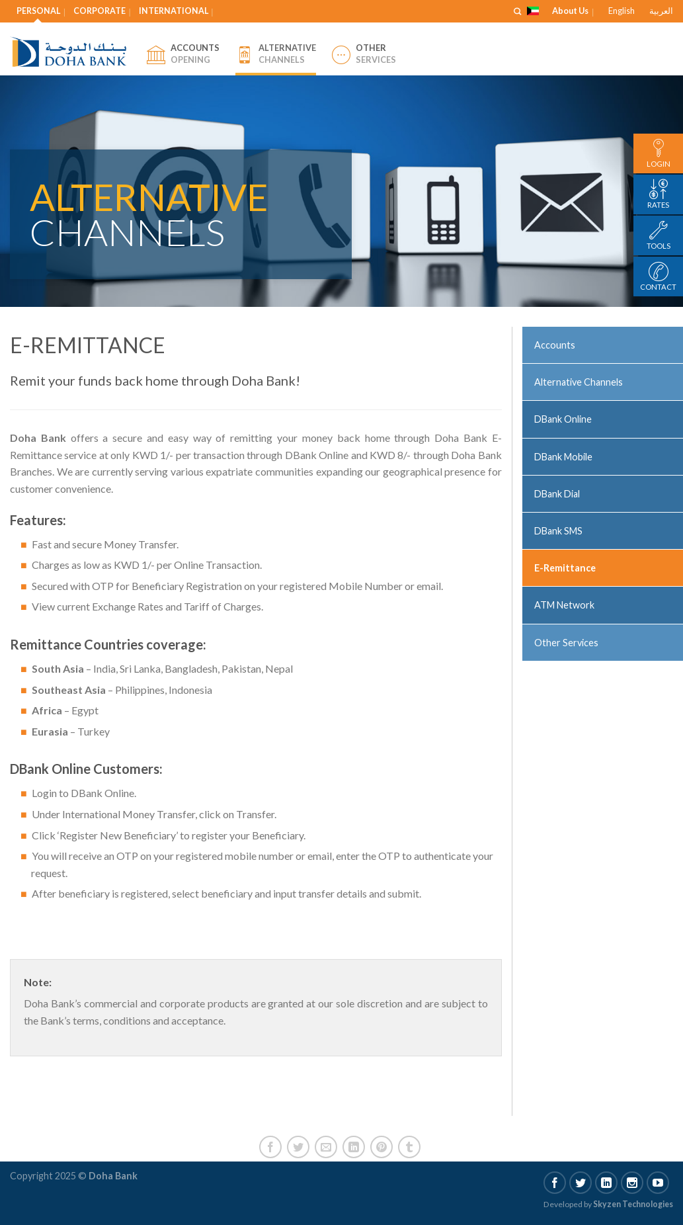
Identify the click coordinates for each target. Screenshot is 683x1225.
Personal (38, 11)
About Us (570, 10)
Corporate (99, 11)
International (173, 11)
